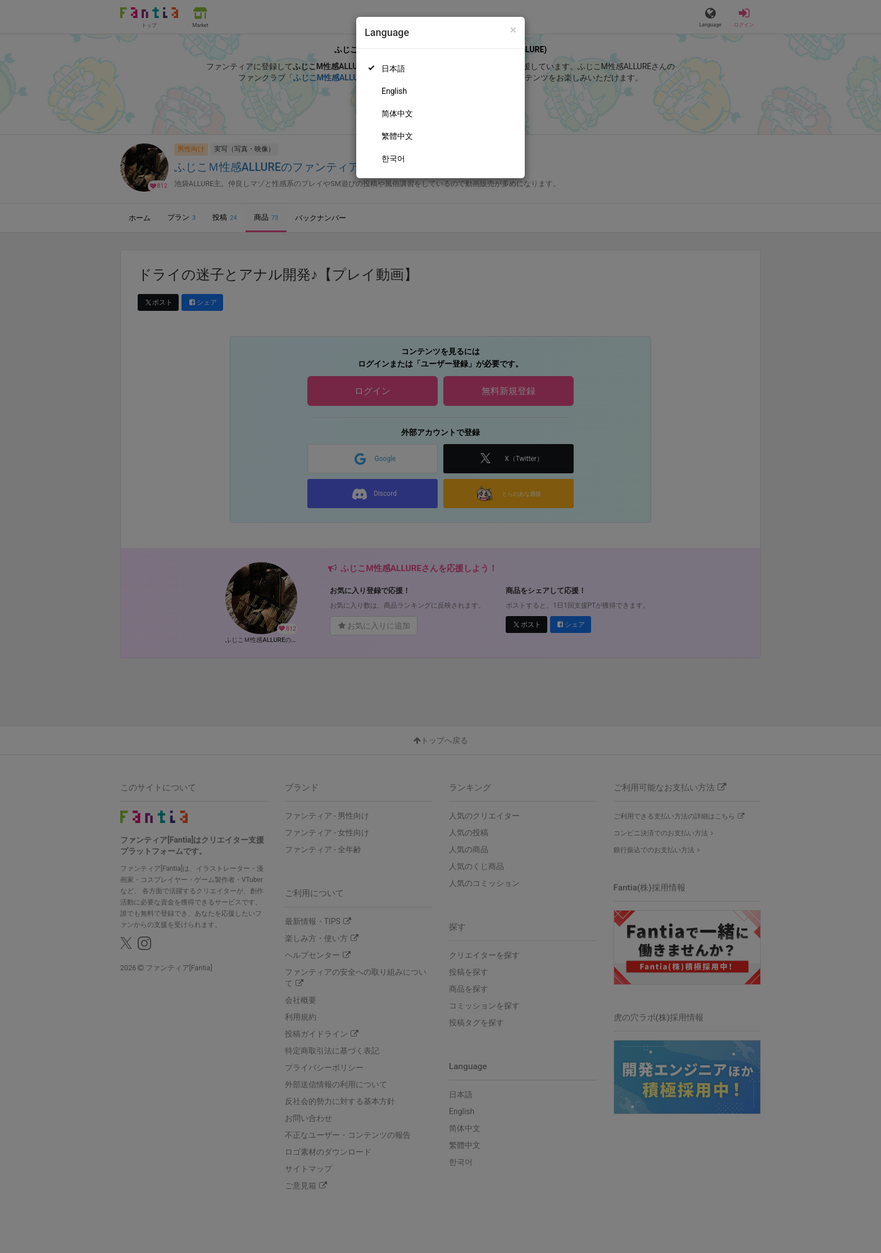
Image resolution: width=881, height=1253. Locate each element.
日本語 (393, 68)
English (394, 91)
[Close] (513, 30)
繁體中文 (397, 136)
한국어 (393, 158)
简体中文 (397, 113)
